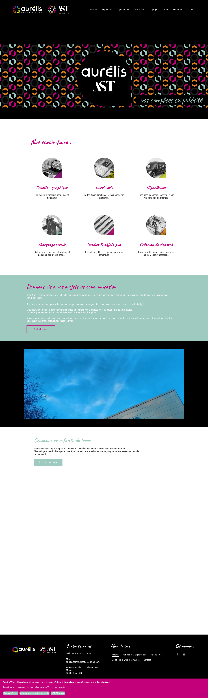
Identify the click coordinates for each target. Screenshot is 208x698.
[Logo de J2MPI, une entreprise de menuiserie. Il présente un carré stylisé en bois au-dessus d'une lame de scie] (156, 555)
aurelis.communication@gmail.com (83, 662)
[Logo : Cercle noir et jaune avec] (104, 607)
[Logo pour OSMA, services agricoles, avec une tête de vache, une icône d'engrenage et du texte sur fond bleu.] (104, 555)
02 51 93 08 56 (84, 653)
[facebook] (177, 654)
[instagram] (184, 654)
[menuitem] (93, 9)
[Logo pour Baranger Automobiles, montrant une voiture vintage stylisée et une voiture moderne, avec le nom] (51, 607)
